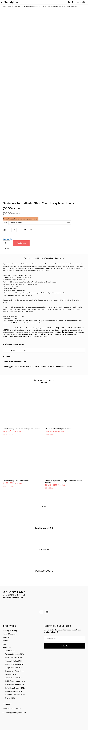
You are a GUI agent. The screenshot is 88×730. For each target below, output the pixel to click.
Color (5, 219)
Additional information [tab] (44, 254)
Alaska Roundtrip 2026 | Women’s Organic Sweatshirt (21, 425)
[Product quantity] (6, 239)
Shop (10, 6)
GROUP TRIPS (17, 6)
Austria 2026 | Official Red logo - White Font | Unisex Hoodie (63, 477)
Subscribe (64, 642)
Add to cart (21, 239)
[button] (73, 2)
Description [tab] (28, 254)
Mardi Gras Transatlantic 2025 (32, 6)
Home (4, 6)
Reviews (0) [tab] (59, 254)
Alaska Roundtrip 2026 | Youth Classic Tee (59, 425)
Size (4, 226)
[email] (64, 634)
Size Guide (7, 235)
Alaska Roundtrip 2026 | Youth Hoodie (16, 477)
